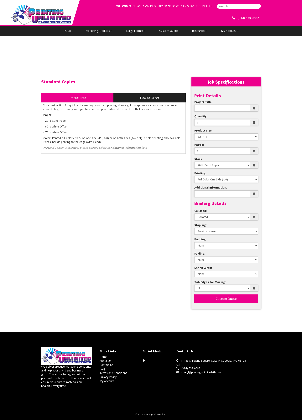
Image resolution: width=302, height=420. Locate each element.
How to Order (149, 98)
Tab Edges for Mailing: (210, 282)
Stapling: (200, 225)
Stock (198, 159)
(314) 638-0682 (188, 368)
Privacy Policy (108, 377)
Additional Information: (210, 187)
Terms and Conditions (113, 373)
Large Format (135, 31)
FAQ (102, 369)
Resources (199, 31)
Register (164, 6)
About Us (105, 361)
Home (103, 357)
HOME (67, 31)
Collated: (200, 211)
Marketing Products (99, 31)
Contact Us (106, 365)
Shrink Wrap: (203, 268)
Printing (200, 173)
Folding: (199, 253)
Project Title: (203, 102)
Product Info (77, 98)
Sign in (148, 6)
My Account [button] (230, 31)
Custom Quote (168, 31)
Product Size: (203, 130)
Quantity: (200, 116)
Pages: (199, 145)
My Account (107, 381)
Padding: (200, 239)
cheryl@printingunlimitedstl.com (198, 372)
